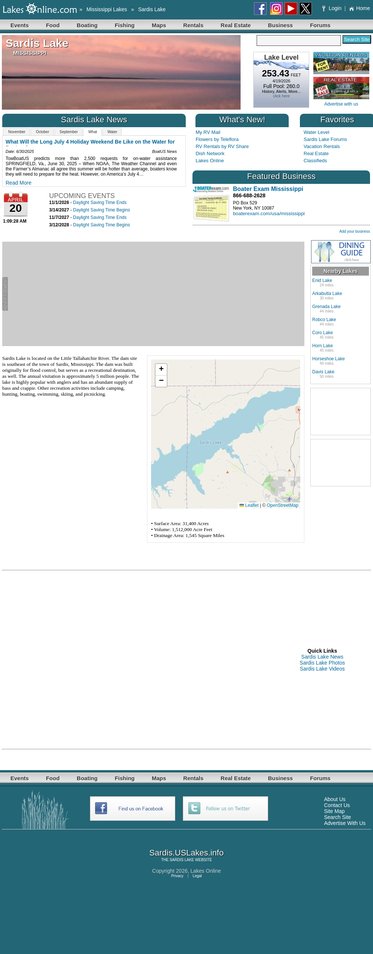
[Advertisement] (156, 294)
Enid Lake (322, 280)
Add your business (354, 231)
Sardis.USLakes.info (186, 852)
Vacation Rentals (322, 146)
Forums (320, 25)
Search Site (337, 817)
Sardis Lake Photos (322, 663)
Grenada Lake (326, 306)
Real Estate (236, 25)
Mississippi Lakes (107, 9)
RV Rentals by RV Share (222, 146)
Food (53, 25)
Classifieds (315, 160)
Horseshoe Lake (328, 358)
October (42, 132)
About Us (335, 799)
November (16, 132)
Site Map (334, 811)
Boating (87, 25)
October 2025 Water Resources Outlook (55, 142)
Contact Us (337, 805)
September (69, 132)
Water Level (316, 132)
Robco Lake (324, 319)
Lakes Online (209, 160)
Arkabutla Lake (327, 293)
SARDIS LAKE (182, 860)
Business (280, 25)
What (92, 132)
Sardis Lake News (322, 657)
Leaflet (248, 505)
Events (19, 25)
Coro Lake (322, 332)
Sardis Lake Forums (325, 139)
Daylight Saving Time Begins (101, 210)
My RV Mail (207, 132)
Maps (159, 25)
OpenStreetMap (282, 505)
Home (359, 8)
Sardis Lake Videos (322, 669)
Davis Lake (323, 371)
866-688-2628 (249, 195)
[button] (161, 370)
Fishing (125, 25)
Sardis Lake (152, 9)
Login (332, 8)
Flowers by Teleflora (216, 139)
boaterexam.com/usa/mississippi (269, 213)
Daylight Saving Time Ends (99, 202)
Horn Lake (322, 345)
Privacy (177, 876)
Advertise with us (341, 104)
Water (112, 132)
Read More (18, 178)
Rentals (193, 25)
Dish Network (209, 153)
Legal (197, 876)
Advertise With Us (345, 823)
